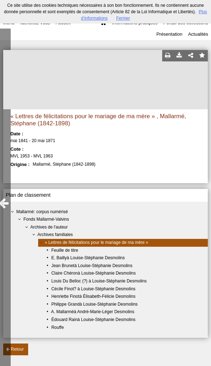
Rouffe (57, 327)
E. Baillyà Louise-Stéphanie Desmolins (88, 257)
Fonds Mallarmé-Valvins (46, 219)
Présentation (169, 34)
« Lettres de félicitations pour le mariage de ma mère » (96, 242)
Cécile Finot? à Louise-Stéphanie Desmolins (93, 288)
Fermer (123, 18)
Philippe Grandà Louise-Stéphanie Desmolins (94, 304)
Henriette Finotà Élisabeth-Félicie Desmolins (93, 296)
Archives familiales (55, 234)
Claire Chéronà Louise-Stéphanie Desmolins (93, 273)
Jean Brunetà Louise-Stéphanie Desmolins (91, 265)
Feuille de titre (64, 250)
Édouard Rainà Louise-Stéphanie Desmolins (93, 319)
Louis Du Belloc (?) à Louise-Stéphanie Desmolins (98, 281)
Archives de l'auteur (49, 227)
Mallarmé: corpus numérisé (42, 211)
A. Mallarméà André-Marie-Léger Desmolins (92, 311)
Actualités (198, 34)
